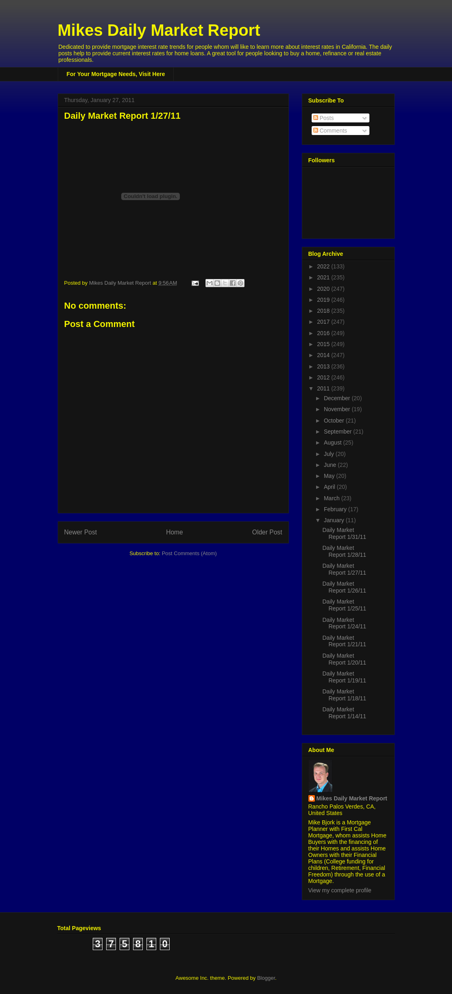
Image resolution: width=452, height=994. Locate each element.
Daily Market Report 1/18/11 (344, 695)
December (338, 398)
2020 (324, 289)
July (330, 454)
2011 (324, 388)
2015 (324, 344)
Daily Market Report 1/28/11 (344, 551)
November (338, 409)
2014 (324, 355)
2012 (324, 377)
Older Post (267, 532)
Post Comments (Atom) (189, 553)
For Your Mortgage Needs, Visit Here (116, 74)
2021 (324, 277)
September (338, 431)
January (335, 520)
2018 (324, 310)
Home (174, 532)
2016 (324, 333)
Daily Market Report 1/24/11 (344, 623)
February (336, 509)
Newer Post (80, 532)
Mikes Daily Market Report (159, 30)
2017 (324, 321)
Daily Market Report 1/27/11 (344, 569)
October (335, 420)
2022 (324, 266)
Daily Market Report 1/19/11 (344, 677)
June (331, 465)
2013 (324, 366)
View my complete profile (339, 890)
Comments (330, 130)
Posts (323, 118)
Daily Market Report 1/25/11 (344, 605)
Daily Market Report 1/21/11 (344, 641)
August (333, 442)
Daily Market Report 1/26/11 (344, 587)
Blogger (266, 978)
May (330, 476)
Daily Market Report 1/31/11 (344, 533)
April (330, 487)
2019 (324, 299)
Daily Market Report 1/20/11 (344, 659)
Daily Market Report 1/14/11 (344, 712)
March (332, 498)
